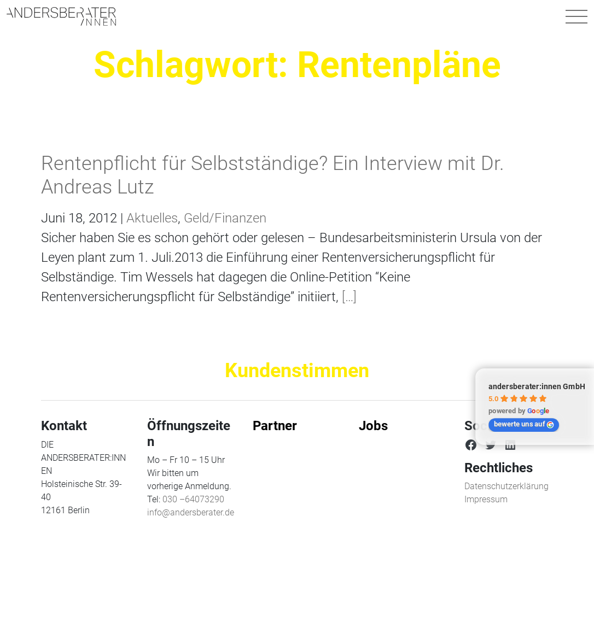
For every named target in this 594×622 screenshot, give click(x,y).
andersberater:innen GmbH (536, 386)
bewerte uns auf (524, 424)
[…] (348, 296)
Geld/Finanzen (225, 218)
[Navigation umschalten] (576, 16)
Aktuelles (152, 218)
